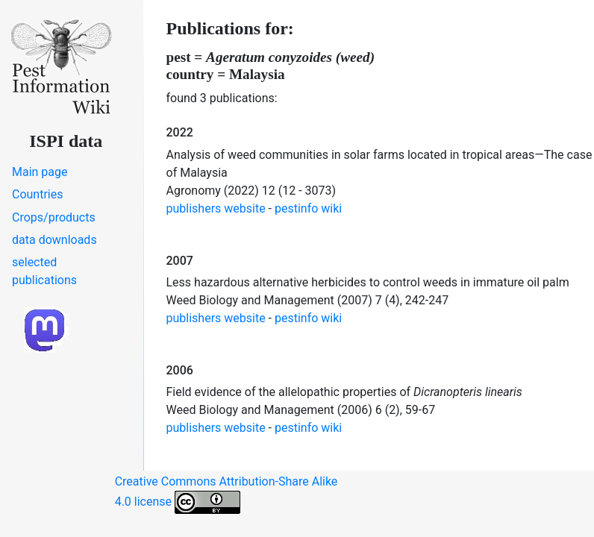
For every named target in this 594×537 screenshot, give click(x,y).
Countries (37, 194)
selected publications (44, 271)
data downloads (54, 240)
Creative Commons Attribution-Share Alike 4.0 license (226, 494)
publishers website (216, 208)
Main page (40, 172)
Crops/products (54, 217)
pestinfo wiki (308, 208)
